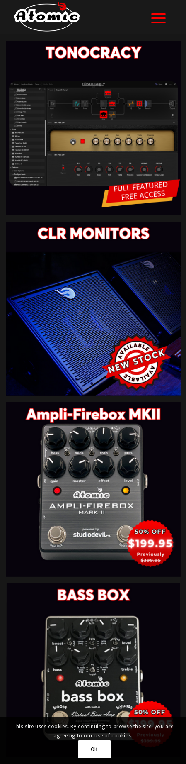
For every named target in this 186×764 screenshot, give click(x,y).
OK (94, 749)
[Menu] (154, 17)
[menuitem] (154, 17)
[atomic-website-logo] (77, 17)
